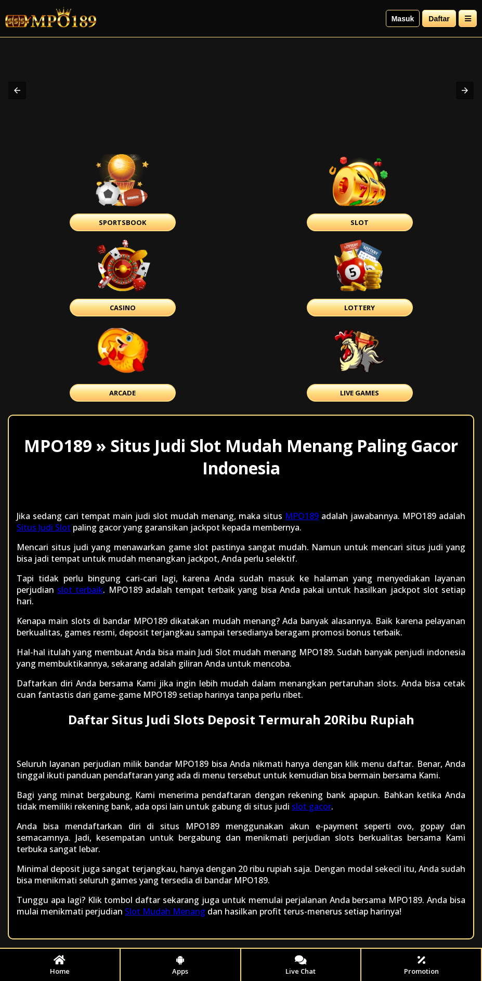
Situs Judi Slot (44, 527)
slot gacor (311, 806)
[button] (17, 90)
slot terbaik (80, 589)
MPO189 (302, 516)
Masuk (403, 19)
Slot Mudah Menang (165, 911)
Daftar (438, 19)
